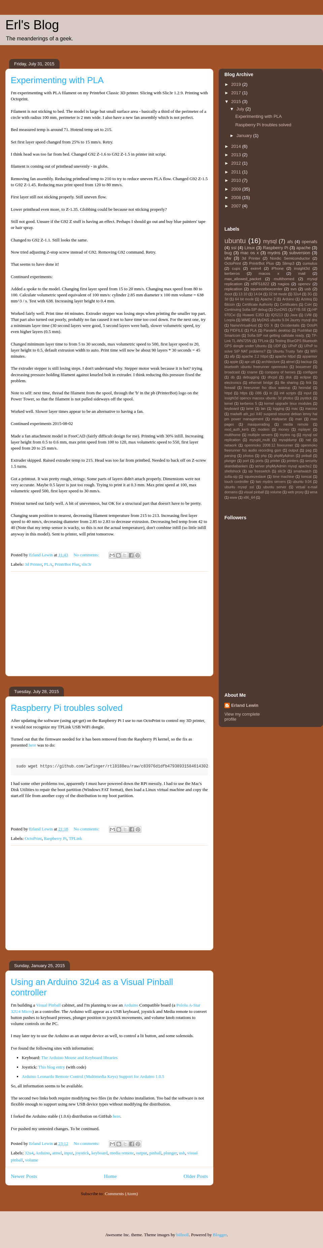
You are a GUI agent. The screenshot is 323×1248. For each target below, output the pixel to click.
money (284, 429)
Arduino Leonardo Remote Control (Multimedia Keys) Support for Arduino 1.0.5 (93, 1076)
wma (313, 492)
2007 (236, 205)
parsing (230, 456)
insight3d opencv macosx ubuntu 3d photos (258, 398)
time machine (283, 477)
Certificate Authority (257, 304)
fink (308, 383)
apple (234, 362)
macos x (269, 273)
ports (259, 461)
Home (110, 1176)
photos (248, 456)
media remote (122, 1152)
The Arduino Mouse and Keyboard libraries (79, 1057)
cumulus (310, 263)
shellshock (232, 471)
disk (289, 377)
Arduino (130, 1005)
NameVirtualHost (243, 325)
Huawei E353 (253, 315)
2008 (236, 197)
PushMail (304, 330)
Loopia (229, 320)
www (234, 497)
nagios (283, 284)
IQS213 (277, 315)
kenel (228, 403)
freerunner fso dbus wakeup (267, 388)
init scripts (288, 393)
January (245, 135)
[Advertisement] (109, 624)
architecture (270, 362)
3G (309, 294)
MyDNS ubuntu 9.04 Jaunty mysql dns (287, 320)
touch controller (236, 482)
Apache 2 (268, 299)
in (271, 393)
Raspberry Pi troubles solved (66, 708)
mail (301, 273)
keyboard (99, 1152)
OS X (268, 325)
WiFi (313, 351)
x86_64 (249, 497)
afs (290, 241)
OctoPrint (33, 838)
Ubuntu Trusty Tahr (288, 351)
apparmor (309, 356)
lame (250, 408)
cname (252, 372)
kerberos (232, 273)
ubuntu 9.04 (302, 482)
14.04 (258, 294)
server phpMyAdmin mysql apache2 (283, 466)
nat (308, 440)
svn (293, 289)
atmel (57, 1152)
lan (263, 408)
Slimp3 (288, 263)
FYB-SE (300, 309)
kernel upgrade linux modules (288, 403)
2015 (236, 101)
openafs (309, 241)
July (241, 108)
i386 (258, 393)
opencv (304, 284)
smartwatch (302, 471)
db (233, 377)
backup (306, 362)
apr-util (250, 362)
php (263, 456)
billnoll (182, 1234)
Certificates (288, 304)
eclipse (305, 377)
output (141, 1152)
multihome (232, 435)
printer (275, 461)
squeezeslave (255, 477)
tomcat (306, 477)
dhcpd (272, 377)
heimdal (305, 388)
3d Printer (33, 564)
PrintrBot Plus (67, 564)
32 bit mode (277, 294)
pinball (155, 1152)
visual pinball (254, 492)
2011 (236, 171)
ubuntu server (274, 487)
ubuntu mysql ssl (239, 487)
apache (303, 247)
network (230, 445)
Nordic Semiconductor (290, 258)
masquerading (259, 424)
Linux (249, 247)
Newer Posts (24, 1176)
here (32, 745)
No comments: (87, 554)
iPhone (278, 268)
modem (264, 429)
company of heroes (280, 372)
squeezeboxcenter (266, 289)
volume (31, 1159)
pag (308, 450)
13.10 (243, 294)
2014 (236, 146)
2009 (236, 189)
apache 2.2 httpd (255, 356)
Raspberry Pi (55, 838)
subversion (299, 252)
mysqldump (288, 440)
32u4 (29, 1152)
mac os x (250, 252)
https (244, 393)
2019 (236, 84)
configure (310, 372)
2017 (236, 92)
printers (292, 461)
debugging (251, 377)
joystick (82, 1152)
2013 (236, 154)
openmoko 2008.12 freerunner (269, 445)
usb (182, 1152)
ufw (227, 258)
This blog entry (51, 1067)
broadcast (232, 372)
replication (233, 289)
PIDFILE (236, 330)
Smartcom (232, 335)
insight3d (302, 268)
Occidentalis (289, 325)
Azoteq (306, 299)
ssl (234, 247)
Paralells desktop (276, 330)
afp (232, 356)
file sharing (289, 383)
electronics (232, 383)
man (298, 419)
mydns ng (287, 435)
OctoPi (312, 325)
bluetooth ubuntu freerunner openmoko (256, 367)
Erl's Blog (32, 25)
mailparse (279, 419)
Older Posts (196, 1176)
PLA (48, 564)
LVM (308, 315)
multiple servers (260, 435)
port (246, 461)
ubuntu (235, 240)
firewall (229, 388)
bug (228, 252)
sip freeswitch (259, 471)
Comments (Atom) (121, 1193)
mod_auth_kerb (236, 429)
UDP (277, 346)
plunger (170, 1152)
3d (226, 299)
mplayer (304, 429)
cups (236, 268)
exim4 (256, 268)
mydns (273, 252)
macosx (311, 408)
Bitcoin (229, 304)
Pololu (182, 1005)
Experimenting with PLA (57, 80)
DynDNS (280, 309)
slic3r (87, 564)
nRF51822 (260, 284)
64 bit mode (244, 299)
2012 (236, 163)
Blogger (220, 1234)
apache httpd (285, 356)
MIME (246, 320)
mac (294, 408)
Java (293, 315)
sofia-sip (231, 477)
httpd (228, 393)
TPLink (75, 838)
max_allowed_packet (242, 278)
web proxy (295, 492)
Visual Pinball (48, 1005)
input (68, 1152)
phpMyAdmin (284, 456)
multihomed (284, 278)
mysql (270, 241)
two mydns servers (271, 482)
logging (278, 408)
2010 (236, 180)
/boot (228, 294)
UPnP (292, 346)
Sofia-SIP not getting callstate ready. (276, 335)
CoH (308, 304)
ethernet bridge (261, 383)
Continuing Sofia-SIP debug (245, 309)
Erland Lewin (244, 705)
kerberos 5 (248, 403)
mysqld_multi (259, 440)
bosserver (303, 367)
